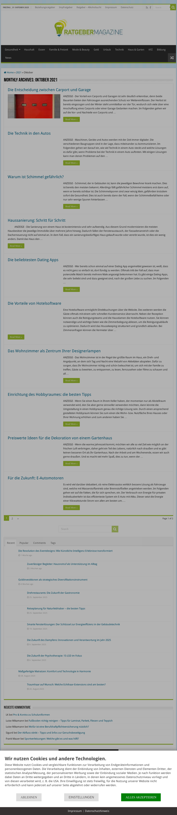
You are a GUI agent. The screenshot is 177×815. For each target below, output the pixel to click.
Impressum (75, 810)
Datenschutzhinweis (97, 810)
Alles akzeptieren (141, 797)
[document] (88, 774)
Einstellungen (81, 797)
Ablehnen (29, 797)
